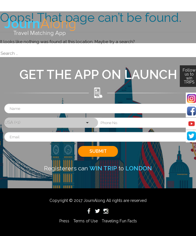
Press (64, 221)
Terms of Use (85, 221)
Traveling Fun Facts (119, 221)
